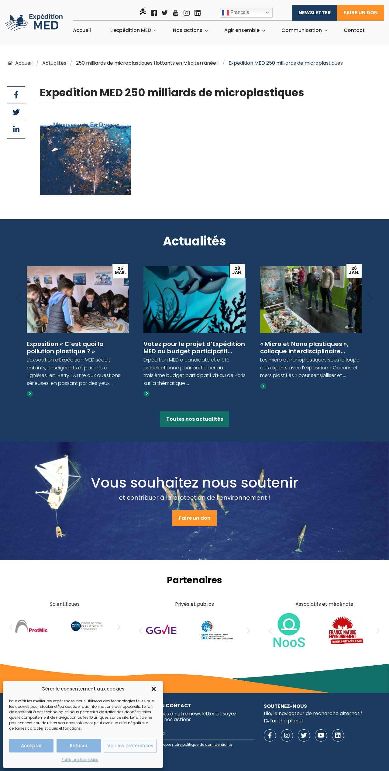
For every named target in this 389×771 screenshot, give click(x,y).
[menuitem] (82, 30)
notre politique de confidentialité (202, 744)
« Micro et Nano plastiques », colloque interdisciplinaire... (304, 347)
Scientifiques (65, 604)
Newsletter (314, 12)
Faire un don (360, 12)
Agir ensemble (242, 30)
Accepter (31, 745)
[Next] (370, 299)
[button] (154, 689)
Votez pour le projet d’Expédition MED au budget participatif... (194, 347)
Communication (301, 30)
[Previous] (19, 299)
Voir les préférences (130, 745)
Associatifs (308, 604)
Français (235, 12)
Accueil (82, 30)
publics (205, 604)
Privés (182, 604)
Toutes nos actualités (194, 419)
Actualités (54, 63)
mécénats (341, 604)
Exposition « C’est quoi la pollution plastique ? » (65, 347)
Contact (354, 30)
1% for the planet (284, 720)
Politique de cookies (80, 759)
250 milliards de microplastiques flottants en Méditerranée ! (147, 63)
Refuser (79, 745)
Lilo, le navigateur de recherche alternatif (313, 713)
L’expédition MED (130, 30)
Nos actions (187, 30)
